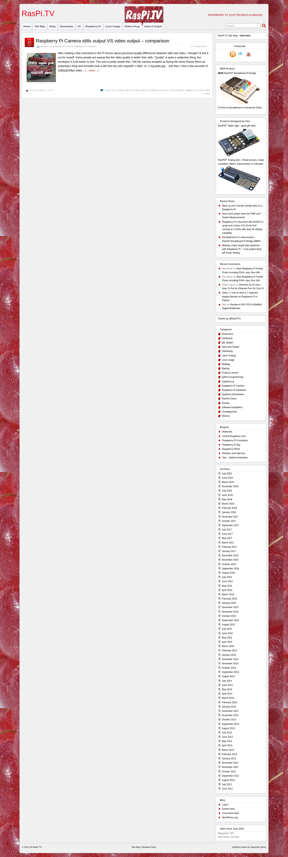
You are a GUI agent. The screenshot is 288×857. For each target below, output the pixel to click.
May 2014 (227, 689)
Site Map (40, 26)
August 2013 (228, 728)
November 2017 (230, 516)
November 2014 (230, 663)
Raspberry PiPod (231, 449)
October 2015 (229, 616)
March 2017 (228, 542)
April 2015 (227, 642)
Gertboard (227, 338)
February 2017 (229, 547)
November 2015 (230, 611)
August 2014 (228, 676)
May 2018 (227, 499)
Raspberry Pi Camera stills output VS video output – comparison (102, 40)
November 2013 (230, 715)
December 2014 (230, 659)
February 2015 (229, 650)
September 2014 (230, 672)
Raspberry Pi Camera (63, 46)
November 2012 (230, 767)
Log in (225, 804)
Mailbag (226, 364)
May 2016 (227, 586)
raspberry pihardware (233, 394)
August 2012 (228, 780)
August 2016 (228, 572)
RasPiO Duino (229, 398)
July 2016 (227, 577)
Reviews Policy (149, 847)
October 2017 (229, 521)
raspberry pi (93, 26)
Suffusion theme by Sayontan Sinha (249, 847)
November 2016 (230, 559)
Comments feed (230, 813)
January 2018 (229, 512)
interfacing (227, 351)
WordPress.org (230, 817)
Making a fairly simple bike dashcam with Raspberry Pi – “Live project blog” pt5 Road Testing (242, 249)
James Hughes (176, 90)
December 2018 (230, 486)
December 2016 (230, 555)
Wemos (226, 416)
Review (225, 403)
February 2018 (229, 508)
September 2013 (230, 724)
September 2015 (230, 620)
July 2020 (227, 473)
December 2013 (230, 711)
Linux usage (112, 26)
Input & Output (153, 26)
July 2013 (227, 732)
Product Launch (230, 372)
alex (41, 90)
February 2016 (229, 598)
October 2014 (229, 667)
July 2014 (227, 680)
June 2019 (227, 477)
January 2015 (229, 655)
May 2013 (227, 741)
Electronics (227, 334)
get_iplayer (227, 342)
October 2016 (229, 564)
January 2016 (229, 603)
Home (26, 26)
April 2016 (227, 590)
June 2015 (227, 633)
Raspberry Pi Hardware (85, 46)
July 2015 (227, 629)
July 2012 (227, 784)
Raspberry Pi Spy (231, 444)
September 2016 (230, 568)
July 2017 (227, 529)
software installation (232, 407)
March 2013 (228, 750)
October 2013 (229, 719)
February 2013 (229, 754)
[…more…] (92, 70)
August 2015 (228, 624)
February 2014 (229, 702)
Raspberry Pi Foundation (235, 440)
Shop (52, 26)
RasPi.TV (38, 13)
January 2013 (229, 758)
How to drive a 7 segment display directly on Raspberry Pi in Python (240, 296)
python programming (232, 377)
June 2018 (227, 495)
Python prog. (132, 26)
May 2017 (227, 538)
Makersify (227, 431)
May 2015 (227, 637)
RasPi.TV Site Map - (234, 35)
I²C (79, 26)
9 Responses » (201, 46)
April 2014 (227, 693)
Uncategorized (229, 411)
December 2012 (230, 762)
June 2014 (227, 685)
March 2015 (228, 646)
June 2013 (227, 737)
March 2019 (228, 482)
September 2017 (230, 525)
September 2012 (230, 775)
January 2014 (229, 706)
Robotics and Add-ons (233, 453)
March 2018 (228, 503)
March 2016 (228, 594)
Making (225, 368)
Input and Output (230, 346)
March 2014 (228, 698)
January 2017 (229, 551)
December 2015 (230, 607)
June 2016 (227, 581)
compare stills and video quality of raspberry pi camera (142, 90)
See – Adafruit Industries (235, 457)
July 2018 (227, 490)
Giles (224, 292)
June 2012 (227, 788)
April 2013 (227, 745)
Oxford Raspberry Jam (234, 436)
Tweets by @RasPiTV (229, 318)
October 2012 (229, 771)
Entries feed (228, 809)
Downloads (66, 26)
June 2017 (227, 534)
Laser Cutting (229, 355)
